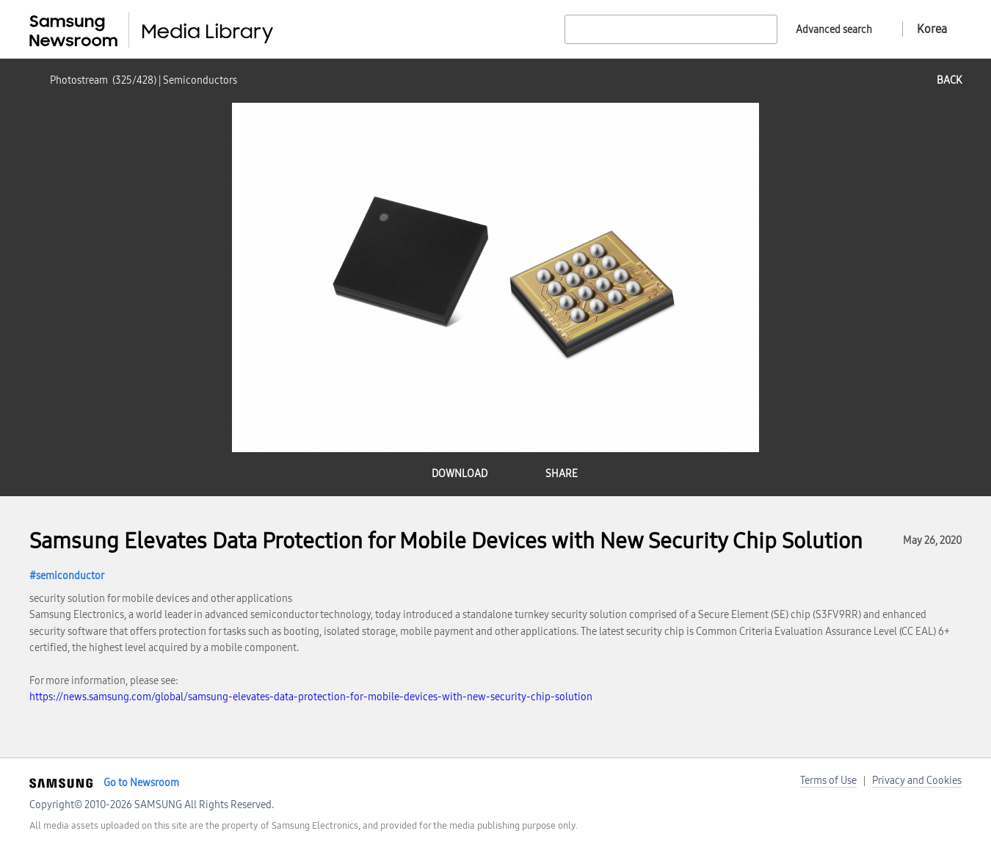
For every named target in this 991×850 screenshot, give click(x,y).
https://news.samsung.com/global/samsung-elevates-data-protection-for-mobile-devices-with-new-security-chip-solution (310, 697)
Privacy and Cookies (917, 780)
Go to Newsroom (141, 783)
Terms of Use (828, 780)
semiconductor (70, 576)
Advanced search (834, 29)
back (949, 80)
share (561, 474)
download (459, 474)
